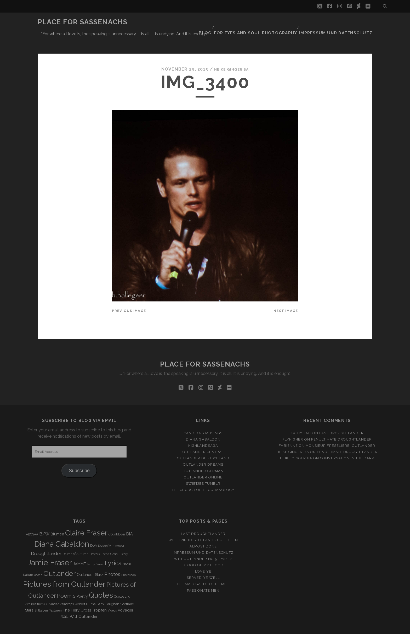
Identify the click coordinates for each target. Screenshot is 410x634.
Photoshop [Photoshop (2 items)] (128, 559)
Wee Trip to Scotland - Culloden (203, 524)
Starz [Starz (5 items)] (29, 594)
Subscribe (79, 455)
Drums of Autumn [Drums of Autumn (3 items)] (75, 538)
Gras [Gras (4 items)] (113, 538)
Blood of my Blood (203, 549)
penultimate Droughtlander (341, 424)
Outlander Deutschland (203, 442)
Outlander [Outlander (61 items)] (59, 557)
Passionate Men (203, 574)
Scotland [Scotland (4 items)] (127, 588)
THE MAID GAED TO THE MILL (203, 568)
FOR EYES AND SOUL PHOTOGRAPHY (268, 22)
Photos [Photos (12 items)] (112, 558)
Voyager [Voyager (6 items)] (125, 594)
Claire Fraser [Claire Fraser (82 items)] (86, 517)
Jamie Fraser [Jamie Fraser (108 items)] (49, 546)
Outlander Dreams (203, 449)
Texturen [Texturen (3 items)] (55, 595)
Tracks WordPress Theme (183, 628)
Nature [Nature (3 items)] (28, 559)
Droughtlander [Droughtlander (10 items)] (46, 537)
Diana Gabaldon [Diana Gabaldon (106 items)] (61, 528)
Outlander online (203, 462)
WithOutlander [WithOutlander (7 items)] (84, 600)
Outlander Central (203, 436)
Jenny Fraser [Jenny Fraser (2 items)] (95, 548)
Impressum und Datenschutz (341, 22)
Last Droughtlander (341, 417)
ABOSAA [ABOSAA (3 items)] (32, 519)
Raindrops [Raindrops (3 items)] (67, 588)
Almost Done (203, 531)
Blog (221, 22)
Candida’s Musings (203, 417)
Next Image (286, 295)
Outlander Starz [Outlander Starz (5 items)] (90, 559)
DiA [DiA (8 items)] (129, 518)
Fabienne (288, 430)
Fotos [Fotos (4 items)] (105, 538)
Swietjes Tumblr (203, 468)
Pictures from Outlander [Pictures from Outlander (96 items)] (64, 568)
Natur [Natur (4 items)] (126, 548)
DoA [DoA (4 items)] (93, 530)
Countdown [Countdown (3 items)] (117, 519)
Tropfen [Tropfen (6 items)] (99, 594)
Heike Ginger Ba (231, 53)
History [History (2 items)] (123, 538)
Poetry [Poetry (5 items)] (82, 581)
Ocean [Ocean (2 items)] (38, 559)
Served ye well (203, 562)
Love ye (203, 556)
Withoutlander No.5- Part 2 (203, 543)
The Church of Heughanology (203, 474)
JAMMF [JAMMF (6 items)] (79, 548)
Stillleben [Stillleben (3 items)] (41, 595)
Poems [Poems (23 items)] (66, 580)
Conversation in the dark (347, 442)
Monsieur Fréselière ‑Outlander (340, 430)
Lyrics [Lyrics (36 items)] (113, 547)
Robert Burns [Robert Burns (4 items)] (85, 588)
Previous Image (129, 295)
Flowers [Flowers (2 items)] (94, 538)
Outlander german (203, 455)
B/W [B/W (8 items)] (44, 518)
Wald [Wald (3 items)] (65, 601)
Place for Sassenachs (82, 22)
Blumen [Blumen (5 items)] (57, 518)
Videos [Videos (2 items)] (112, 594)
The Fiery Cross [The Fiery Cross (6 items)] (77, 594)
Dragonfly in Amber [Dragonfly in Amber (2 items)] (111, 530)
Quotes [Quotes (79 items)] (101, 579)
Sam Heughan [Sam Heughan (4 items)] (107, 588)
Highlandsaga (203, 430)
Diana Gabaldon (203, 424)
